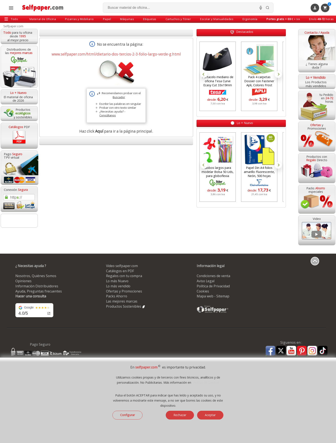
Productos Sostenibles (125, 306)
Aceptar (210, 415)
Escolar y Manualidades (216, 19)
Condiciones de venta (213, 275)
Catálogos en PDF (120, 271)
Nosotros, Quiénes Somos (35, 275)
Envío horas (321, 19)
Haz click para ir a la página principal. (116, 131)
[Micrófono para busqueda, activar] (260, 8)
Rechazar (179, 415)
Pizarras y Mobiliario (79, 19)
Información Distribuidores (36, 286)
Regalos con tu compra (124, 275)
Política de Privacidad (213, 286)
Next (278, 74)
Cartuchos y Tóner (178, 19)
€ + (283, 19)
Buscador (119, 97)
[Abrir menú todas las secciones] (11, 8)
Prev (204, 74)
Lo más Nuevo (117, 281)
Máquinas (127, 19)
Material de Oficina (42, 19)
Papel (107, 19)
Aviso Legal (205, 281)
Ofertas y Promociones (124, 291)
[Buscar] (267, 8)
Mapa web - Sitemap (213, 296)
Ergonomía (250, 19)
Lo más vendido (118, 286)
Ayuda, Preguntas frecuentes (38, 291)
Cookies (203, 291)
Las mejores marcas (121, 301)
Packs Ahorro (116, 296)
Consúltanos (107, 115)
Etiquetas (149, 19)
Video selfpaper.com (122, 265)
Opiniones (23, 281)
